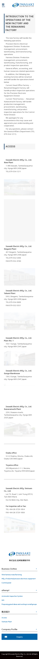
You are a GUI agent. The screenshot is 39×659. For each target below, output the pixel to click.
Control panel (6, 583)
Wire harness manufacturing (12, 575)
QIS (3, 600)
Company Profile (9, 629)
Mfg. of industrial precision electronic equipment (19, 579)
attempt (5, 590)
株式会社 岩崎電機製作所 (19, 556)
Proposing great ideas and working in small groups (19, 604)
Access (4, 618)
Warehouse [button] (15, 373)
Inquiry (19, 637)
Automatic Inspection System (12, 596)
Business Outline (9, 568)
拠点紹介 (6, 612)
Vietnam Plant (7, 622)
